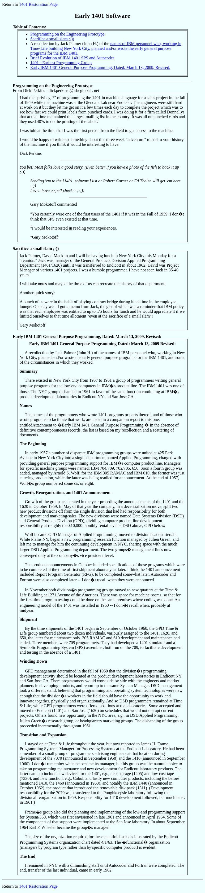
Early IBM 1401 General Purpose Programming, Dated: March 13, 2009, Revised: (100, 67)
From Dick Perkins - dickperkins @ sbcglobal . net (100, 162)
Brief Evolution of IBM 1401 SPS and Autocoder (72, 58)
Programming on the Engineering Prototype (67, 34)
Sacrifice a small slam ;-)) (52, 39)
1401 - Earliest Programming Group (61, 62)
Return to (10, 886)
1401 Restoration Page (38, 4)
